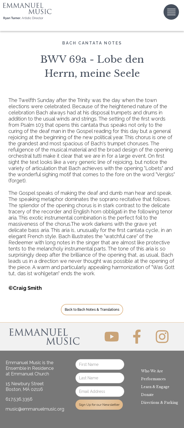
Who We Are (152, 371)
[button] (171, 12)
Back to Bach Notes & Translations (92, 310)
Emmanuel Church (30, 374)
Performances (153, 379)
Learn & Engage (155, 387)
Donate (147, 395)
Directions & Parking (159, 402)
